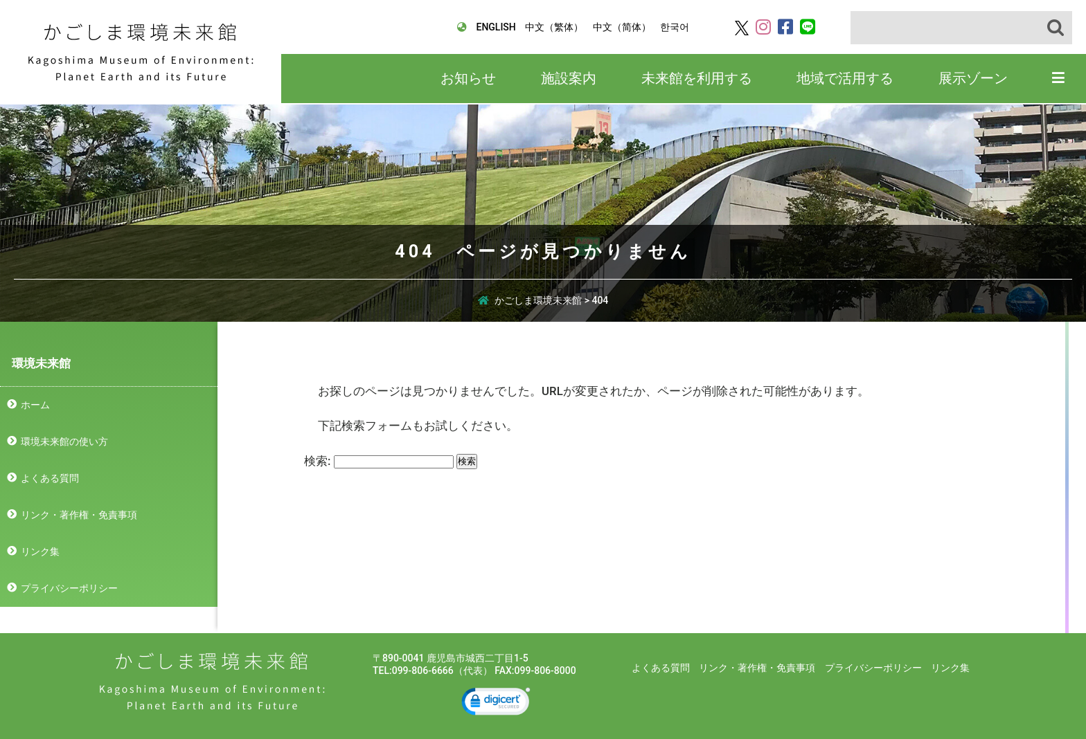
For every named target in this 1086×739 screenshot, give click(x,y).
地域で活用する (844, 78)
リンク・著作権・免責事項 (79, 514)
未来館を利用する (696, 78)
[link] (496, 703)
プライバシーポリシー (69, 588)
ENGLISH (495, 27)
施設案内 (568, 78)
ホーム (35, 404)
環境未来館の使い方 (64, 441)
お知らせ (468, 78)
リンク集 (40, 551)
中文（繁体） (554, 27)
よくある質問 (50, 478)
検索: (317, 461)
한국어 (674, 27)
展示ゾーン (973, 78)
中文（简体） (622, 27)
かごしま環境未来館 (140, 52)
